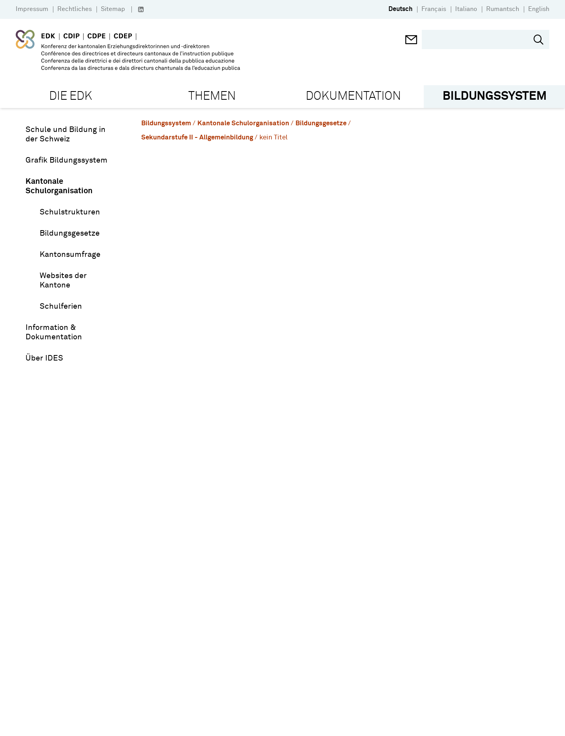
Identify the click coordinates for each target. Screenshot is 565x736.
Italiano (466, 9)
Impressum (32, 9)
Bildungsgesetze (70, 233)
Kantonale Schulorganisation (59, 186)
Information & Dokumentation (54, 332)
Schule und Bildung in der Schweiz (66, 134)
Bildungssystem (166, 123)
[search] (479, 39)
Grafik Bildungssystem (67, 160)
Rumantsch (502, 9)
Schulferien (61, 306)
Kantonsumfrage (70, 254)
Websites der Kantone (63, 280)
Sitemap (113, 9)
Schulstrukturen (70, 212)
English (538, 9)
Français (433, 9)
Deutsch (400, 9)
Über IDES (44, 358)
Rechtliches (74, 9)
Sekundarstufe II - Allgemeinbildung (197, 137)
